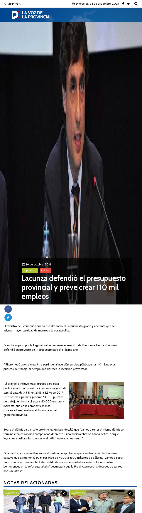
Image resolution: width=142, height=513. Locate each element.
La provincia (30, 270)
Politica (45, 270)
